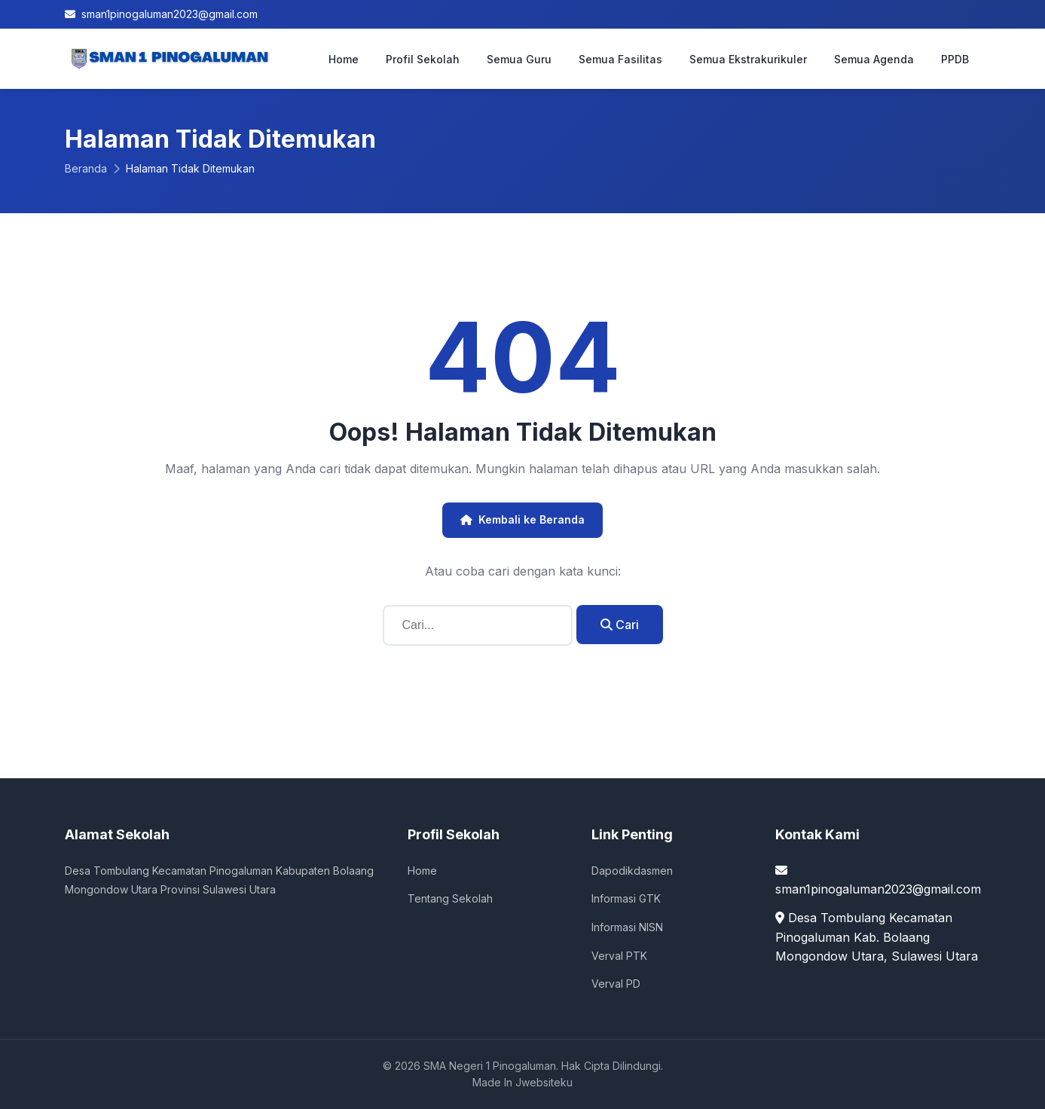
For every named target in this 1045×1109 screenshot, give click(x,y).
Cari (619, 624)
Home (343, 59)
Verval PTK (619, 955)
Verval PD (615, 983)
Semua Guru (519, 59)
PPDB (955, 59)
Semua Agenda (874, 59)
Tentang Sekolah (450, 898)
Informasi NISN (627, 927)
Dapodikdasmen (632, 870)
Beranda (86, 168)
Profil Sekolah (423, 59)
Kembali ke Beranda (522, 519)
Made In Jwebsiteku (522, 1082)
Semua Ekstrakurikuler (748, 59)
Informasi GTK (626, 898)
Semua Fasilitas (620, 59)
